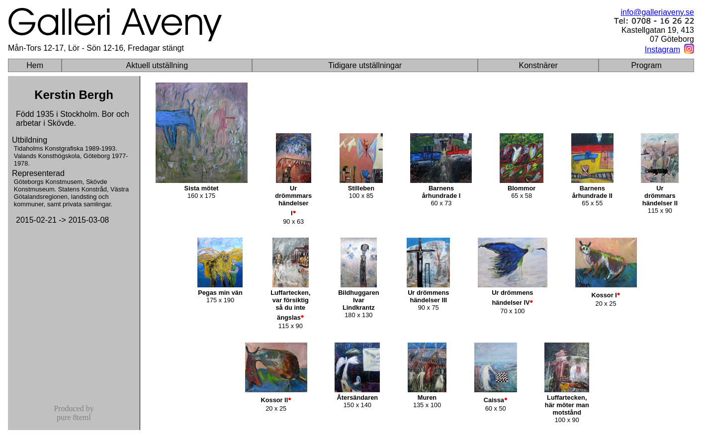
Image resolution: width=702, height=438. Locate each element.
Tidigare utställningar (365, 65)
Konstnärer (538, 65)
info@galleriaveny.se (657, 12)
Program (646, 65)
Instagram (662, 49)
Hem (34, 65)
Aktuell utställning (157, 65)
